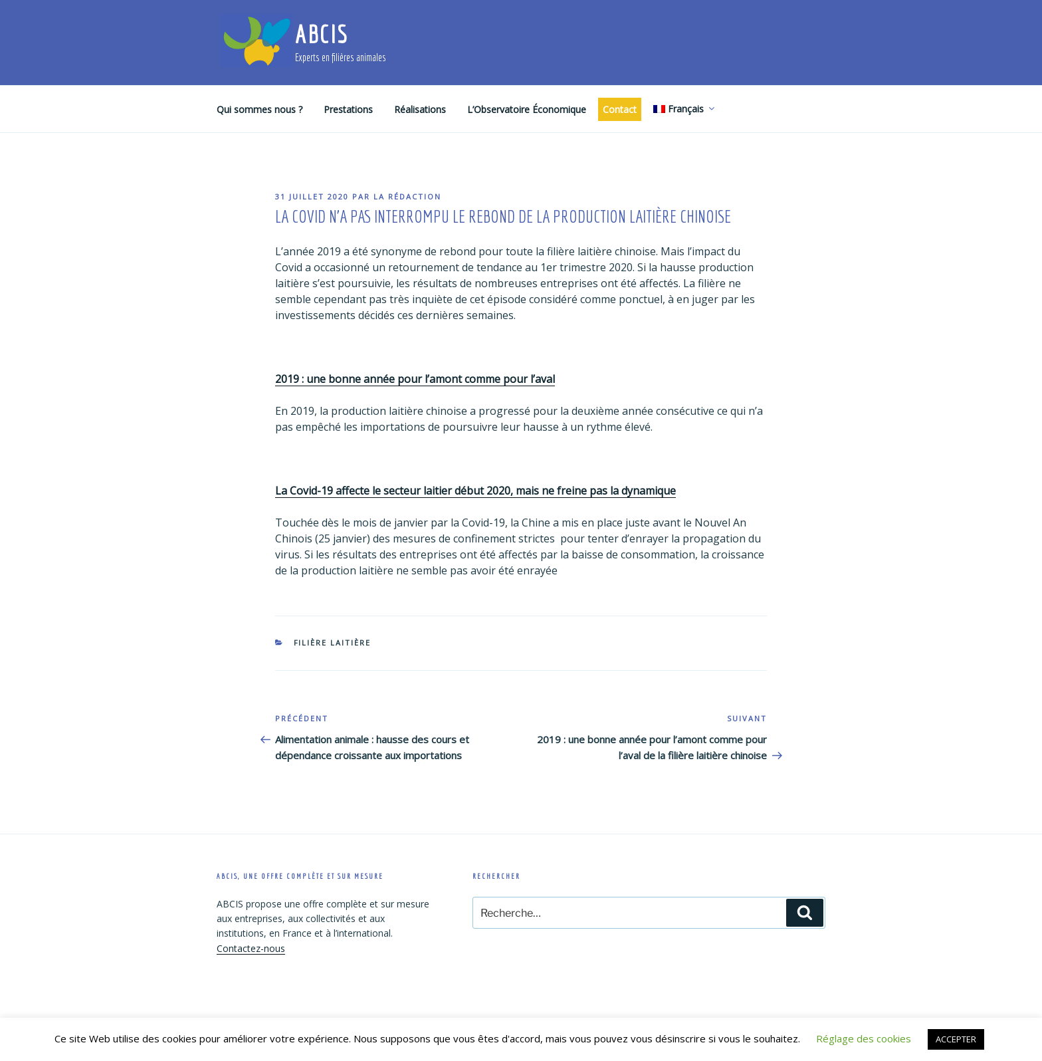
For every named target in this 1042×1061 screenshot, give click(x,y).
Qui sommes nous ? (259, 109)
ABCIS (321, 34)
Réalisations (420, 109)
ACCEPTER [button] (956, 1039)
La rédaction (407, 196)
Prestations (348, 109)
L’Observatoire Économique (526, 109)
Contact (620, 109)
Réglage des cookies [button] (863, 1038)
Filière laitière (332, 643)
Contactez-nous (251, 948)
